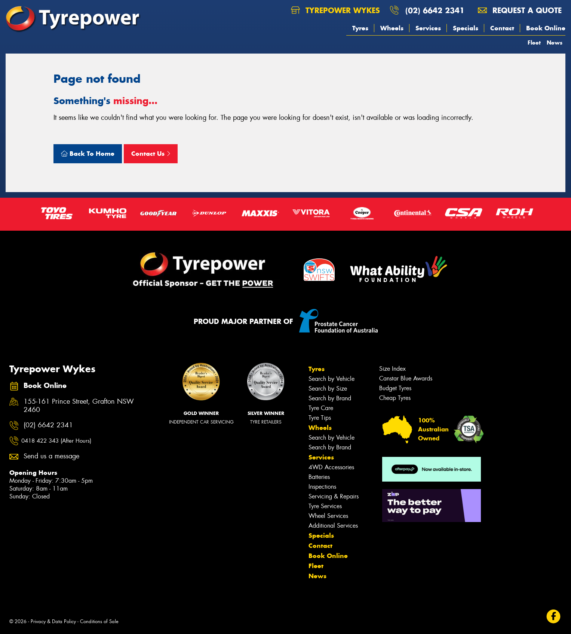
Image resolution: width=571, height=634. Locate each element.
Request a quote (520, 10)
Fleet (534, 42)
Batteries (319, 477)
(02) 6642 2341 (434, 10)
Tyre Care (320, 408)
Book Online (545, 28)
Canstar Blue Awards (405, 378)
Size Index (392, 369)
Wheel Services (328, 516)
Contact (502, 28)
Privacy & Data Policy (53, 621)
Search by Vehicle (331, 379)
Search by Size (327, 388)
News (554, 42)
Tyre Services (325, 506)
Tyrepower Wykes (335, 10)
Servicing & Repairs (333, 496)
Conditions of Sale (99, 621)
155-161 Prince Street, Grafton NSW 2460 (79, 406)
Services (428, 28)
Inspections (322, 487)
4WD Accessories (331, 467)
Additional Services (333, 526)
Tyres (360, 28)
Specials (465, 28)
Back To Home (87, 153)
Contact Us (150, 153)
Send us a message (51, 456)
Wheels (391, 28)
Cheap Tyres (395, 398)
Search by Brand (329, 398)
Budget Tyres (395, 388)
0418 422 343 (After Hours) (56, 441)
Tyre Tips (319, 418)
